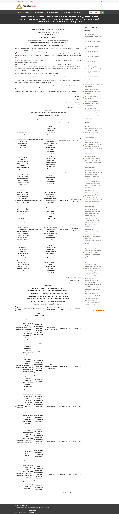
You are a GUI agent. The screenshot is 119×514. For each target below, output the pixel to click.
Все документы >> (98, 310)
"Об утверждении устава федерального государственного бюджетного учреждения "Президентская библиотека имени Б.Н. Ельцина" (93, 197)
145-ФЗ (26, 50)
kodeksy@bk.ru (32, 510)
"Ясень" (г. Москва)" (93, 252)
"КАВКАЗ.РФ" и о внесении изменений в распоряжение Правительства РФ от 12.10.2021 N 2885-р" (93, 177)
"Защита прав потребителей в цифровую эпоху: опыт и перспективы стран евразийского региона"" (94, 268)
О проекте (77, 12)
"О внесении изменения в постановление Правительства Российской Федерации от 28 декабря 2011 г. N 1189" (93, 158)
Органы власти (66, 12)
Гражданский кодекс (23, 12)
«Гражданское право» (44, 507)
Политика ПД (31, 512)
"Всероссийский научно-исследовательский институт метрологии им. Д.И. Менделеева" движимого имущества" (93, 216)
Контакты (101, 1)
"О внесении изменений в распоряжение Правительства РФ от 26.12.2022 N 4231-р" (93, 145)
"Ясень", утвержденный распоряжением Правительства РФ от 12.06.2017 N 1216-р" (94, 236)
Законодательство (52, 12)
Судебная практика (37, 12)
